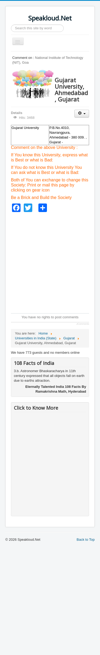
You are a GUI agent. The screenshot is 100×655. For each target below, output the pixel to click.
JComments (82, 324)
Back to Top (86, 540)
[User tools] (81, 113)
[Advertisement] (50, 262)
